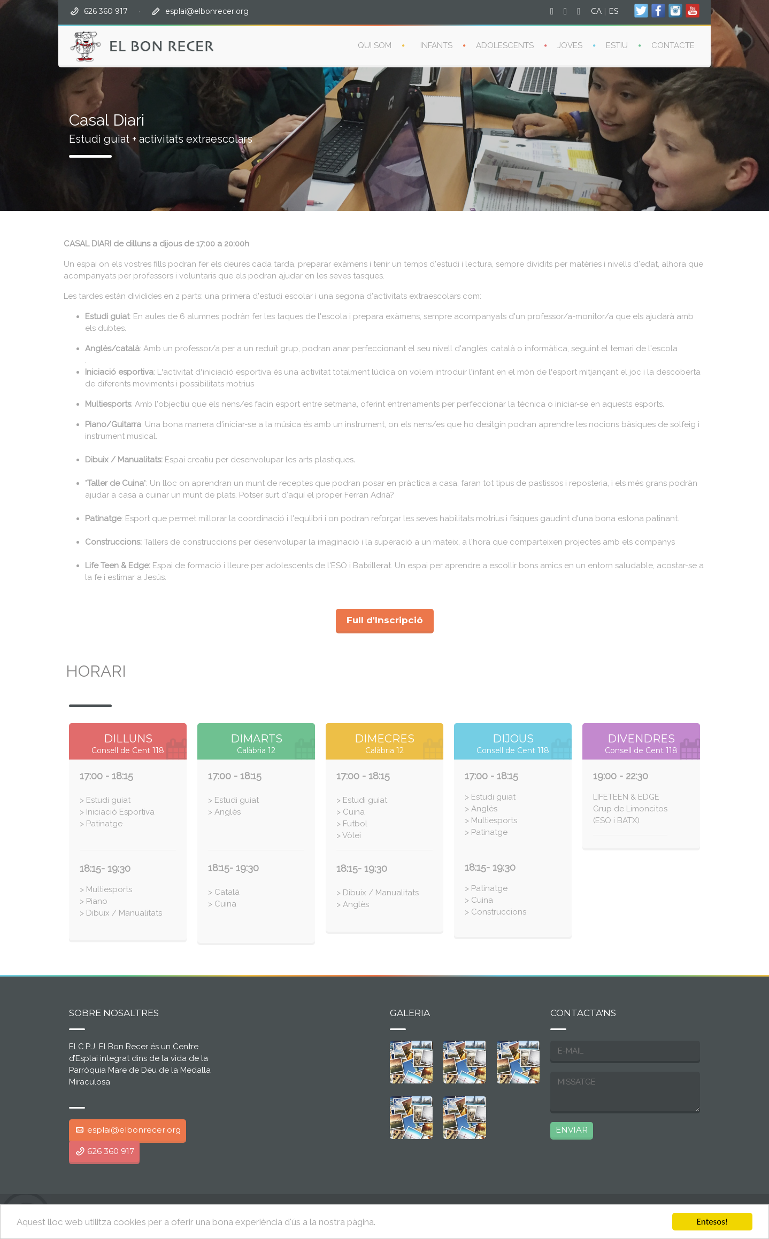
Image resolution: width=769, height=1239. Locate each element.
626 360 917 (106, 11)
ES (614, 11)
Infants (436, 45)
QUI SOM (374, 45)
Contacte (673, 45)
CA (596, 11)
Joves (569, 45)
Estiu (617, 45)
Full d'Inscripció (385, 620)
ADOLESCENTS (505, 45)
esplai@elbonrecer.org (207, 11)
